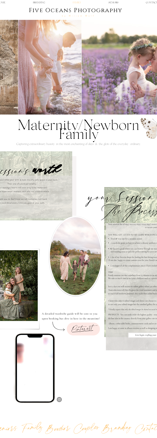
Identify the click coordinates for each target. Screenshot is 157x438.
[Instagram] (59, 399)
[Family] (32, 427)
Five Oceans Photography (75, 10)
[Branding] (116, 427)
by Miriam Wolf (78, 15)
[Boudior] (57, 428)
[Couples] (86, 427)
